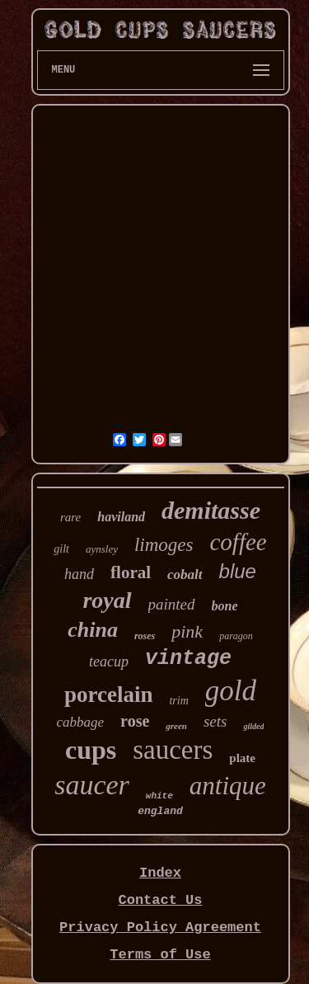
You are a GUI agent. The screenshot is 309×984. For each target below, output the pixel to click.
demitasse (211, 510)
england (160, 811)
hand (79, 574)
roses (144, 636)
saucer (91, 785)
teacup (109, 661)
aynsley (102, 549)
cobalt (185, 574)
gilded (253, 726)
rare (70, 517)
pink (187, 631)
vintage (188, 659)
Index (160, 873)
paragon (236, 636)
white (159, 796)
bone (225, 606)
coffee (237, 542)
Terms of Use (160, 955)
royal (106, 600)
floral (130, 572)
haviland (121, 517)
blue (237, 571)
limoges (164, 544)
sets (215, 721)
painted (171, 604)
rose (134, 721)
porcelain (108, 694)
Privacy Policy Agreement (160, 927)
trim (178, 700)
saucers (173, 750)
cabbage (81, 722)
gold (230, 691)
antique (228, 785)
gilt (61, 549)
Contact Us (160, 900)
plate (242, 758)
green (176, 726)
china (93, 630)
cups (90, 750)
